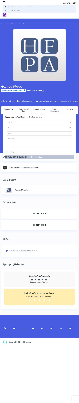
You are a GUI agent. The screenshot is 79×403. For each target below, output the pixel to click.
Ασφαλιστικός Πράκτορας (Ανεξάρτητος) (23, 167)
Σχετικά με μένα (39, 109)
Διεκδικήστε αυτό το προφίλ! (69, 101)
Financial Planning (12, 24)
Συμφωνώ (9, 152)
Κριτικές (70, 109)
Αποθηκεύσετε (24, 101)
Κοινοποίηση (7, 101)
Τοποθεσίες (8, 109)
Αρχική (3, 24)
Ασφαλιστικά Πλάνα (24, 110)
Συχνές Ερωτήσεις (55, 110)
